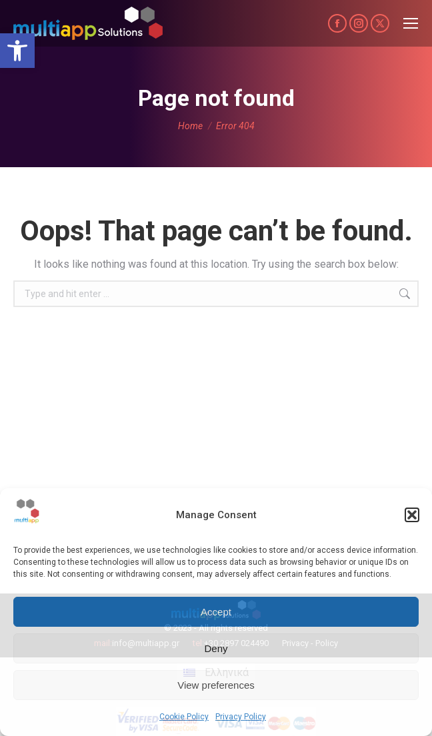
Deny (215, 648)
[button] (17, 50)
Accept (216, 611)
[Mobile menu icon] (411, 23)
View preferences (216, 685)
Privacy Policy (240, 716)
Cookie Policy (184, 716)
